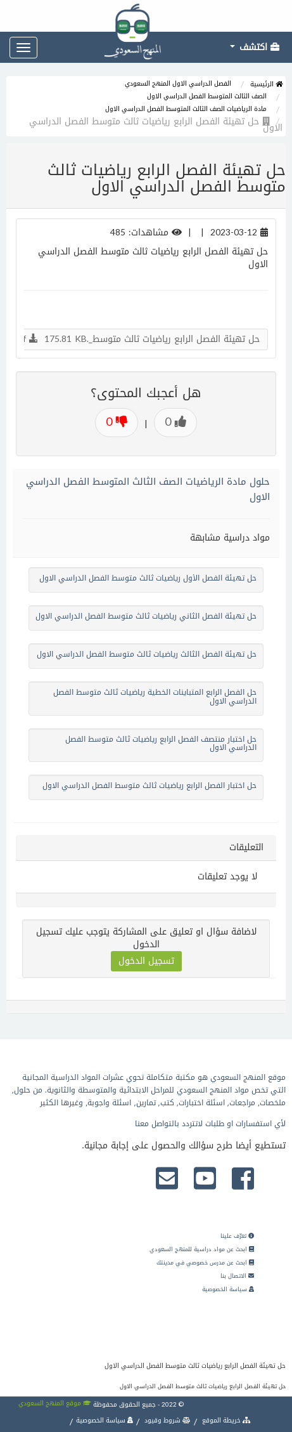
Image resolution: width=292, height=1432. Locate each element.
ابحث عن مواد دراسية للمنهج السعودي (201, 1249)
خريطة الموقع (225, 1420)
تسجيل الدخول (146, 960)
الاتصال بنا (237, 1276)
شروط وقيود (167, 1420)
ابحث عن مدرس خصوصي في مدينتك (205, 1262)
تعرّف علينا (237, 1236)
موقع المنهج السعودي (54, 1403)
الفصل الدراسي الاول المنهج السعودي (178, 83)
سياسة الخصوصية (228, 1289)
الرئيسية (266, 84)
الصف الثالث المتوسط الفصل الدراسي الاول (207, 96)
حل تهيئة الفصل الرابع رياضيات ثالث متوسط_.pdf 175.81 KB (136, 339)
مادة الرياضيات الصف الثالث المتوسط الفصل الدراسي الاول (186, 109)
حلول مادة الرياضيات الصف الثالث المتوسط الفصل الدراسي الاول (148, 489)
